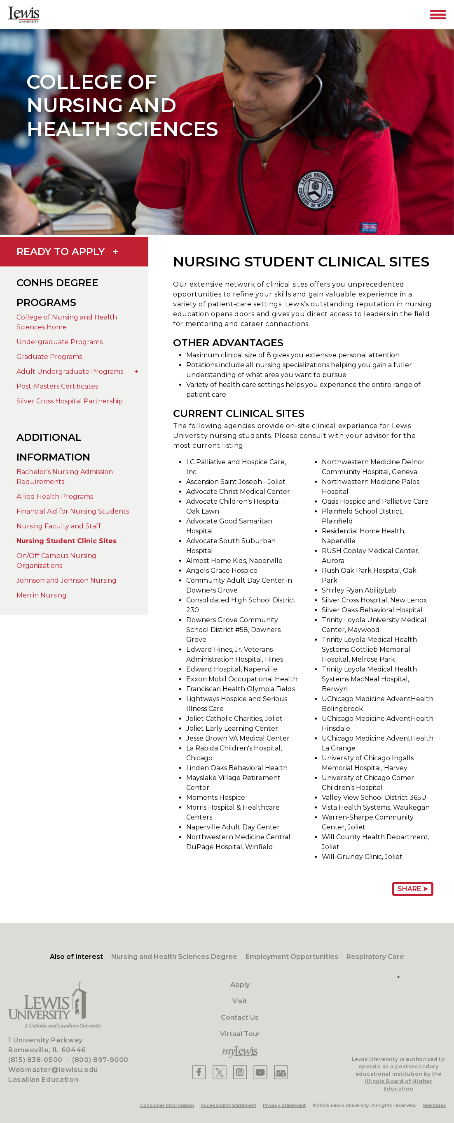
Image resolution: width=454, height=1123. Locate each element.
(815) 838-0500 (35, 1060)
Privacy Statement (284, 1105)
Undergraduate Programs (59, 342)
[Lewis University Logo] (23, 15)
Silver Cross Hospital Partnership (69, 401)
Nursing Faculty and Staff (58, 526)
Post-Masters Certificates (57, 386)
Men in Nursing (41, 595)
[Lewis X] (220, 1072)
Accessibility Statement (228, 1105)
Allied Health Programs (54, 496)
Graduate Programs (49, 357)
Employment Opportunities (292, 957)
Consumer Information (167, 1105)
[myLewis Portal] (240, 1052)
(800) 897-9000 (100, 1060)
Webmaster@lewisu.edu (53, 1070)
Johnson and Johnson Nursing (66, 580)
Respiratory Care (375, 957)
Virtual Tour (240, 1034)
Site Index (434, 1105)
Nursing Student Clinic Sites (66, 541)
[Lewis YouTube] (260, 1072)
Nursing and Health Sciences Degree (174, 957)
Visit (239, 1001)
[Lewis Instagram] (240, 1072)
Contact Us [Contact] (240, 1017)
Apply (240, 985)
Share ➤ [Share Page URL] (413, 889)
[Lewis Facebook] (199, 1072)
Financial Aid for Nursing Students (72, 511)
